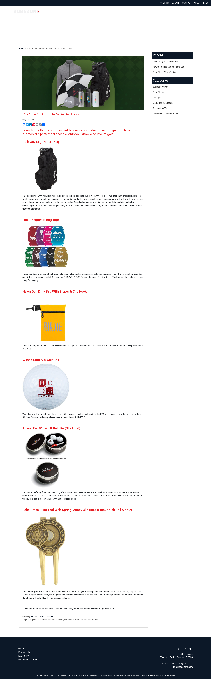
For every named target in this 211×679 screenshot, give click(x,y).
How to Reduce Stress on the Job (168, 66)
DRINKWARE (165, 11)
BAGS (152, 11)
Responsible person (27, 659)
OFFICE (193, 11)
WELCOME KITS (112, 13)
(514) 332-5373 (169, 663)
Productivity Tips (161, 108)
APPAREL (140, 11)
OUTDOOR (181, 11)
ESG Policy (23, 656)
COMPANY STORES (59, 13)
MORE (205, 11)
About (21, 648)
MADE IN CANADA (77, 13)
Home (22, 48)
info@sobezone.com (183, 667)
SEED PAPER (125, 13)
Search (164, 3)
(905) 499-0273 (185, 663)
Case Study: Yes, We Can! (165, 72)
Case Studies (159, 92)
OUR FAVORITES (96, 13)
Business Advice (160, 87)
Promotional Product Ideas (42, 616)
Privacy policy (24, 652)
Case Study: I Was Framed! (165, 61)
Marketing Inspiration (163, 103)
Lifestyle (157, 97)
